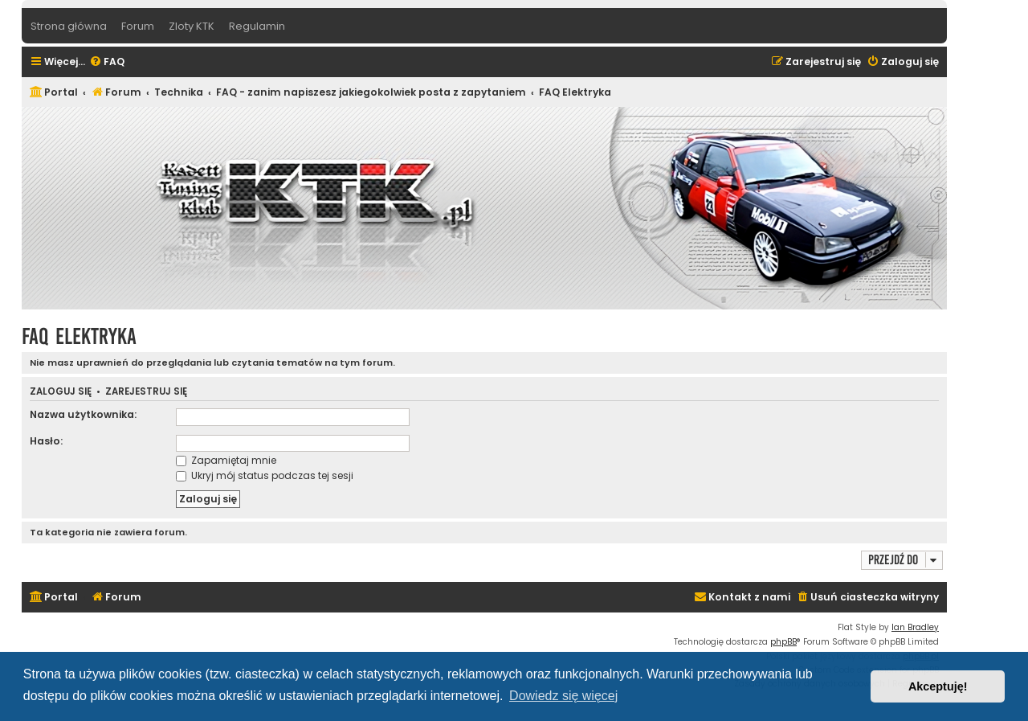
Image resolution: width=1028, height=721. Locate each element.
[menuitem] (106, 62)
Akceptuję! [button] (938, 686)
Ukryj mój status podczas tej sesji (264, 475)
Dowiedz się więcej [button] (563, 696)
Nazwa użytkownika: (83, 414)
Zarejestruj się (146, 392)
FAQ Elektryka (79, 336)
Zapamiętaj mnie (226, 460)
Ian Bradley (915, 627)
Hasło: (46, 441)
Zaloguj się (61, 392)
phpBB (783, 642)
